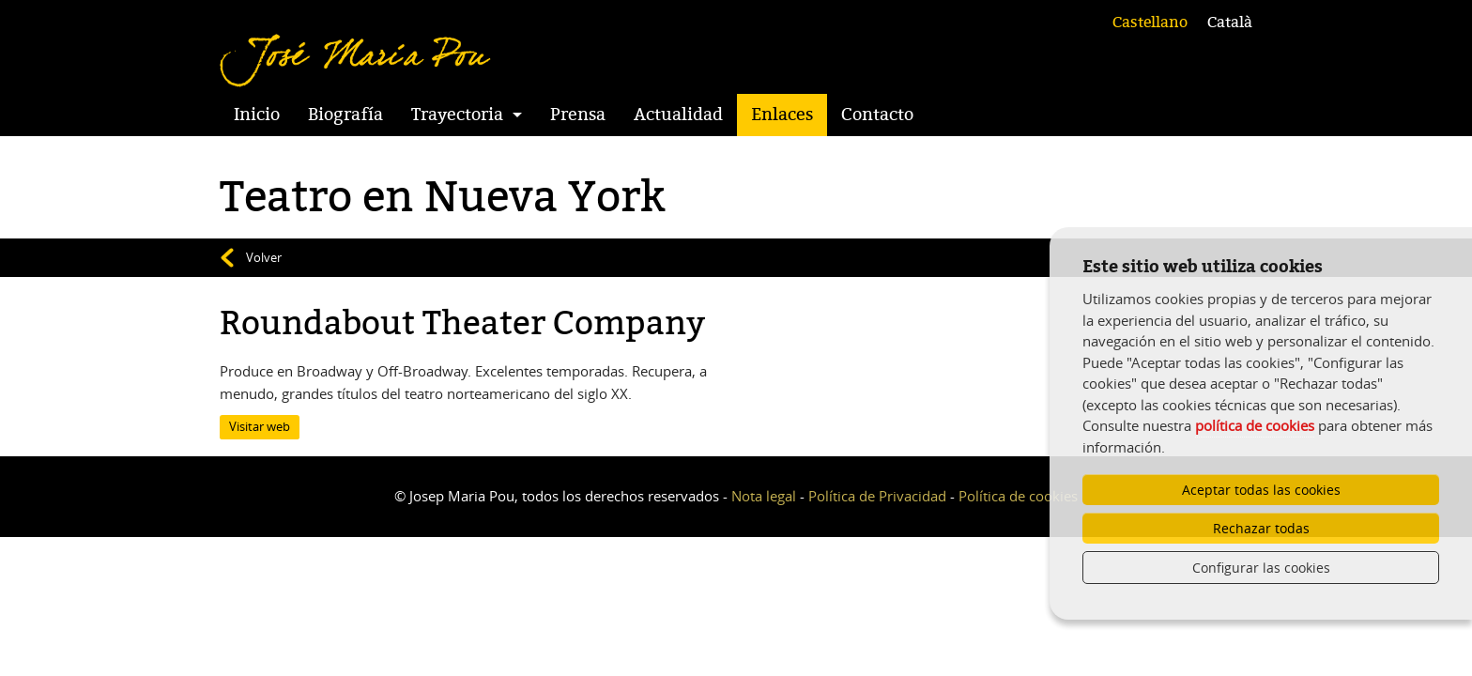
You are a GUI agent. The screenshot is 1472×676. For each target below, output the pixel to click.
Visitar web (259, 426)
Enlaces (782, 114)
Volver (264, 257)
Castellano (1150, 22)
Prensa (578, 114)
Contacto (877, 114)
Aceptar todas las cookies (1261, 490)
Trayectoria (457, 114)
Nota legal (763, 495)
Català (1229, 22)
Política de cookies (1018, 495)
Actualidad (678, 114)
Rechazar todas (1261, 528)
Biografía (345, 114)
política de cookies (1254, 425)
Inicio (257, 114)
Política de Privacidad (877, 495)
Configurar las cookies (1261, 567)
